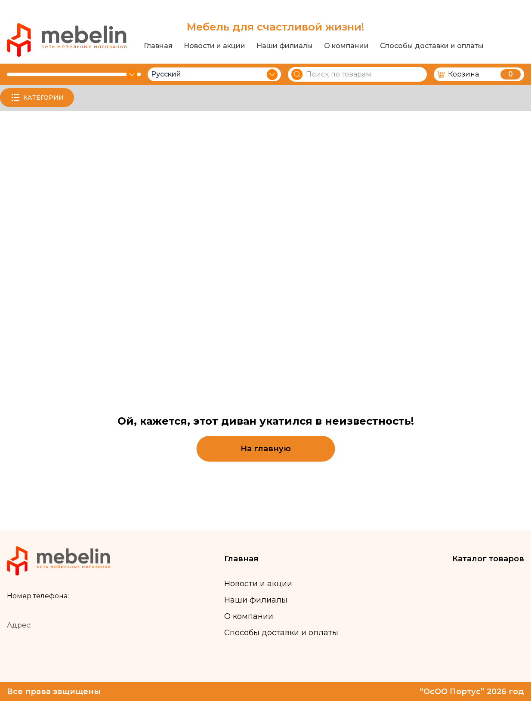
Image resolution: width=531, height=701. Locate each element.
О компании (346, 46)
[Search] (297, 74)
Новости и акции (214, 46)
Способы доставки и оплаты (432, 46)
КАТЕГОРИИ (37, 97)
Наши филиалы (284, 46)
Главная (158, 46)
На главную (266, 448)
